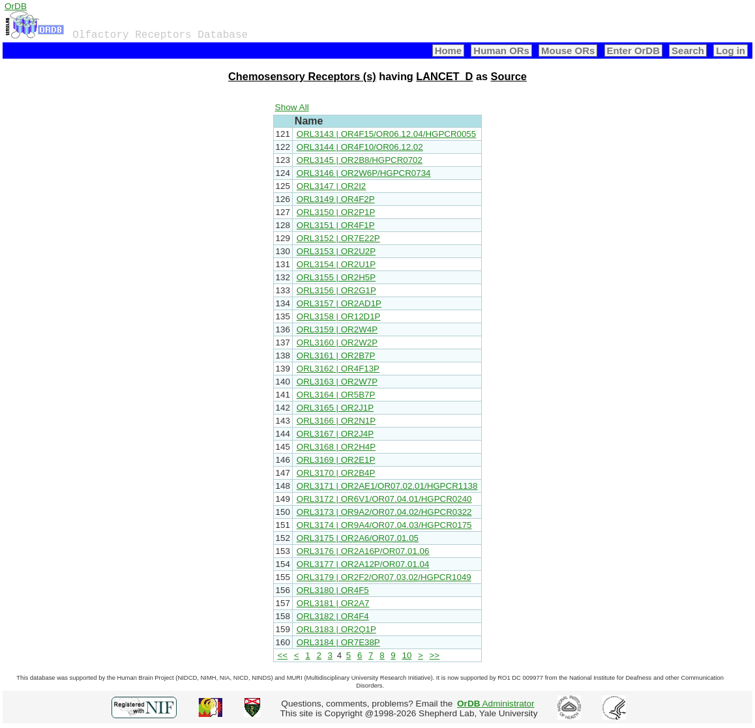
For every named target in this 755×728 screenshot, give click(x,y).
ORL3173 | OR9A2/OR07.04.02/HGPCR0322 (384, 512)
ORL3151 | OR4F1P (336, 225)
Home (448, 50)
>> (435, 655)
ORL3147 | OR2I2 (331, 186)
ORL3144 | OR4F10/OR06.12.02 (360, 147)
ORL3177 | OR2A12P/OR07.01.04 (363, 564)
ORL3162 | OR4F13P (338, 368)
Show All (292, 107)
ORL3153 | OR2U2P (336, 251)
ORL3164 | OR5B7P (336, 395)
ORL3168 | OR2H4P (336, 447)
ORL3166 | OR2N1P (336, 421)
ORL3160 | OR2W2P (337, 342)
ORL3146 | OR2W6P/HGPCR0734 (364, 173)
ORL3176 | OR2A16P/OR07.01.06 (363, 551)
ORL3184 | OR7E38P (338, 642)
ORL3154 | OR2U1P (336, 264)
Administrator (496, 703)
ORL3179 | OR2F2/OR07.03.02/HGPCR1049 (384, 577)
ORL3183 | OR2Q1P (336, 629)
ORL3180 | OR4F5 (333, 590)
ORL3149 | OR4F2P (336, 199)
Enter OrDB (633, 50)
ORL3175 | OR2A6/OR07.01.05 (358, 538)
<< (283, 655)
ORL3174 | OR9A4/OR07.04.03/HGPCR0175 (384, 525)
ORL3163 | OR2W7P (337, 381)
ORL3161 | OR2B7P (336, 355)
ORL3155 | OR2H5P (336, 277)
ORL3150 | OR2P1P (336, 212)
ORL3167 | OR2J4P (335, 434)
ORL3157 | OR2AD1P (339, 303)
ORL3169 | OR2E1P (336, 460)
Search (688, 50)
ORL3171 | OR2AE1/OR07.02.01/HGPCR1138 (387, 486)
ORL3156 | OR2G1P (336, 290)
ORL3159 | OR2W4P (337, 329)
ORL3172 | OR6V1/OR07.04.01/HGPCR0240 (384, 499)
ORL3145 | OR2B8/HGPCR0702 (359, 160)
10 (406, 655)
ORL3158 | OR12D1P (339, 316)
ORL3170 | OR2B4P (336, 473)
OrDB (16, 6)
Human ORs (501, 50)
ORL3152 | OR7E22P (338, 238)
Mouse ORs (568, 50)
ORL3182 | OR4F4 (333, 616)
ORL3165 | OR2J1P (335, 408)
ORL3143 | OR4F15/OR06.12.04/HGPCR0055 (386, 134)
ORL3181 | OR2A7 (333, 603)
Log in (730, 50)
